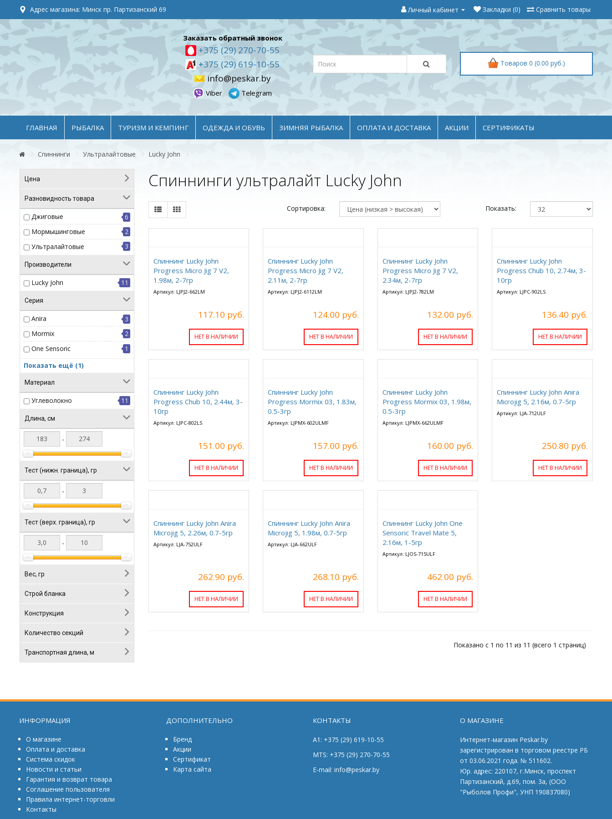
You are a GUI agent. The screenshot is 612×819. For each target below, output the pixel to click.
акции (457, 127)
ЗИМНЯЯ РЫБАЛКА (311, 127)
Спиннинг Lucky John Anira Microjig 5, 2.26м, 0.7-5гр (194, 528)
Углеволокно (51, 400)
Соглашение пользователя (68, 789)
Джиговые (47, 216)
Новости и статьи (54, 769)
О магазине (43, 739)
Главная (41, 127)
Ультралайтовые (109, 154)
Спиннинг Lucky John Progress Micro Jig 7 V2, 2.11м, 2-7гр (305, 270)
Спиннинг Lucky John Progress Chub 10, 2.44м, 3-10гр (198, 401)
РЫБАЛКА (87, 127)
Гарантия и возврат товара (69, 779)
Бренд (182, 739)
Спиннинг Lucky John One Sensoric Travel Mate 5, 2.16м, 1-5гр (422, 533)
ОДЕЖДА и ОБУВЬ (234, 127)
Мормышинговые (58, 231)
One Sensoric (51, 348)
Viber (208, 92)
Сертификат (192, 759)
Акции (182, 749)
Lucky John (164, 154)
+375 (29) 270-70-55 (238, 50)
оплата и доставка (394, 127)
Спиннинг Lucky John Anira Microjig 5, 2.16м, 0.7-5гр (538, 396)
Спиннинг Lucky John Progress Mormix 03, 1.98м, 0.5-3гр (426, 401)
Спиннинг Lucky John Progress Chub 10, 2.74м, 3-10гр (541, 270)
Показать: (500, 208)
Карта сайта (192, 769)
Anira (38, 318)
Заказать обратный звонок (232, 37)
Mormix (42, 333)
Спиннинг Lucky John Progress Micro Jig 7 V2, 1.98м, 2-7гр (191, 270)
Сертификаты (509, 127)
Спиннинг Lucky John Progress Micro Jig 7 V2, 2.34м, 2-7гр (420, 270)
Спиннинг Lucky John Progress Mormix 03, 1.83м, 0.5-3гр (312, 401)
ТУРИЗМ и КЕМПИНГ (153, 127)
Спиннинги (54, 154)
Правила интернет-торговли (70, 799)
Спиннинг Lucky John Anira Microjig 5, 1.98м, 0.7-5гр (309, 528)
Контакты (41, 809)
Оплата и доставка (55, 749)
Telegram (250, 92)
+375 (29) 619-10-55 (238, 64)
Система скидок (50, 759)
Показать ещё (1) (54, 365)
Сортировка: (306, 208)
